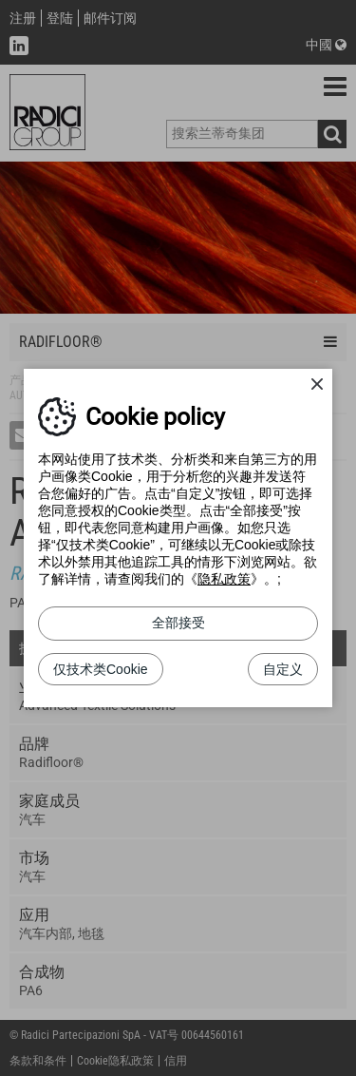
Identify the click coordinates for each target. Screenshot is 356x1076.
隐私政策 (224, 578)
